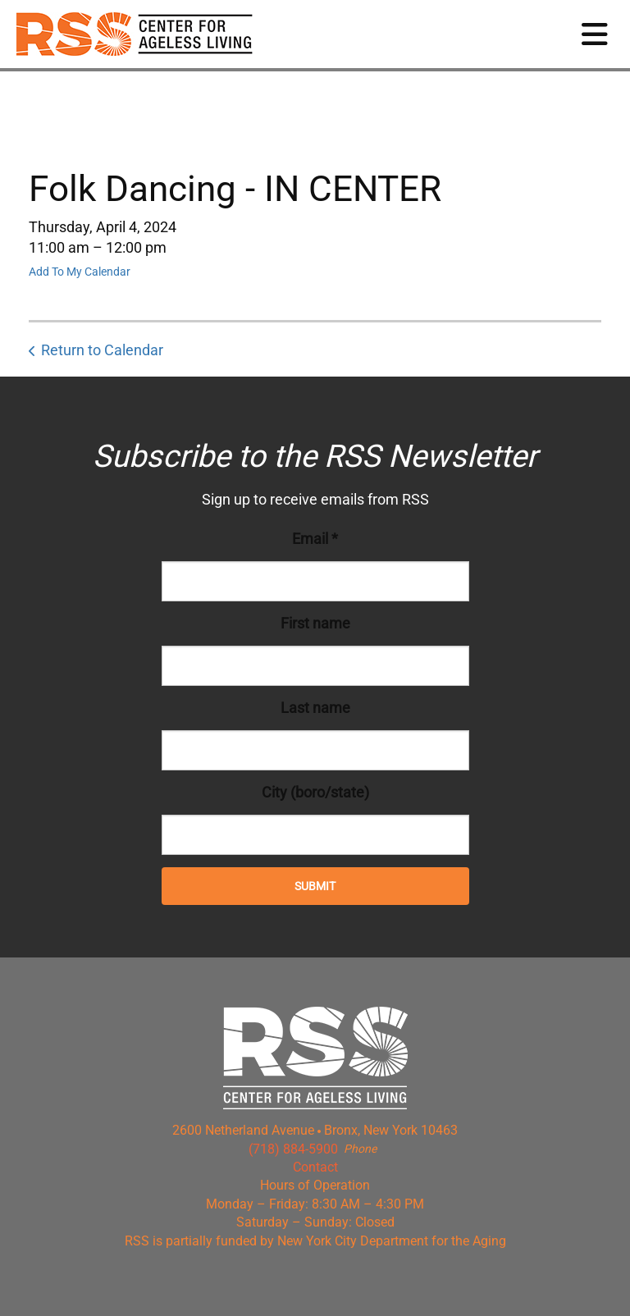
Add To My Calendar (79, 271)
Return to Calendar (102, 350)
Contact (315, 1167)
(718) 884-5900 (293, 1149)
